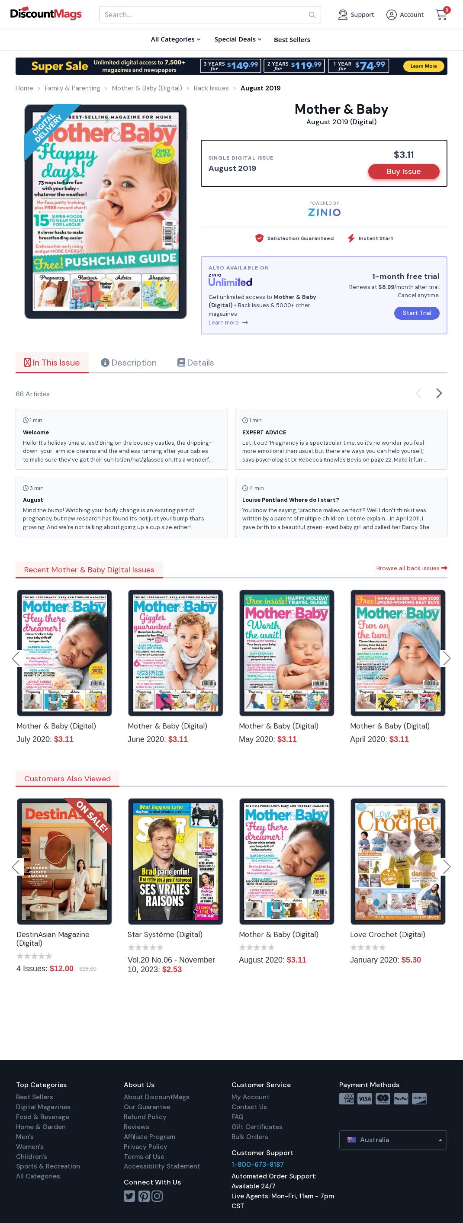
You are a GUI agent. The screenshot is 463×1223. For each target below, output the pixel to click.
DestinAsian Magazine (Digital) (53, 939)
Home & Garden (41, 1127)
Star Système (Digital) (165, 934)
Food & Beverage (42, 1117)
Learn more (228, 322)
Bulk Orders (250, 1137)
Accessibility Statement (162, 1166)
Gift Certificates (257, 1127)
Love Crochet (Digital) (387, 934)
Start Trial (417, 313)
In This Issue (52, 362)
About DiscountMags (157, 1097)
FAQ (238, 1117)
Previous (16, 658)
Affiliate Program (149, 1137)
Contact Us (249, 1107)
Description (129, 362)
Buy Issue (404, 171)
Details (195, 362)
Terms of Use (144, 1156)
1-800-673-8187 (258, 1164)
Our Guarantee (147, 1107)
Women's (30, 1147)
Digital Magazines (43, 1107)
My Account (251, 1097)
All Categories (38, 1176)
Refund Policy (145, 1117)
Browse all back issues (411, 568)
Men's (25, 1137)
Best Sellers (34, 1097)
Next (447, 658)
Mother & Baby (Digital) (56, 726)
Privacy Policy (145, 1147)
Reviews (136, 1127)
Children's (31, 1156)
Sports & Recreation (48, 1166)
